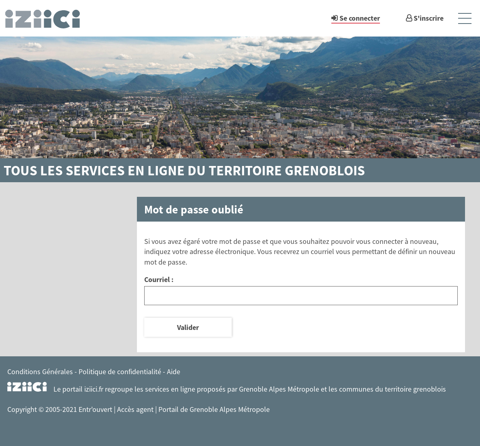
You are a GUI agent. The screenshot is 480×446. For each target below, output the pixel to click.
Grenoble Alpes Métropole (279, 389)
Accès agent (136, 409)
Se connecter (359, 18)
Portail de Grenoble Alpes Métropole (214, 409)
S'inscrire (429, 18)
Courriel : (158, 279)
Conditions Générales (40, 371)
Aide (173, 371)
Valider (188, 327)
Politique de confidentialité (120, 371)
